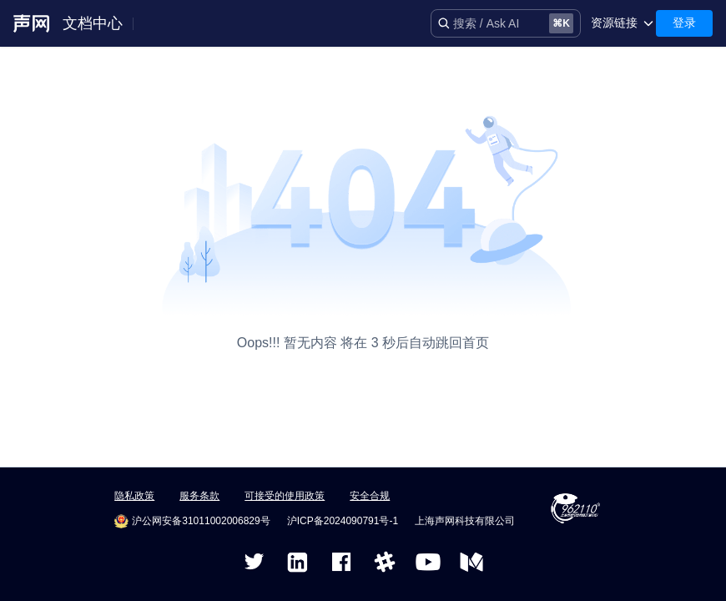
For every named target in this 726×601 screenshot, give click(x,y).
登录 (684, 22)
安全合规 (370, 496)
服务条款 (199, 496)
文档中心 (93, 23)
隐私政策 (134, 496)
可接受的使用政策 (285, 496)
